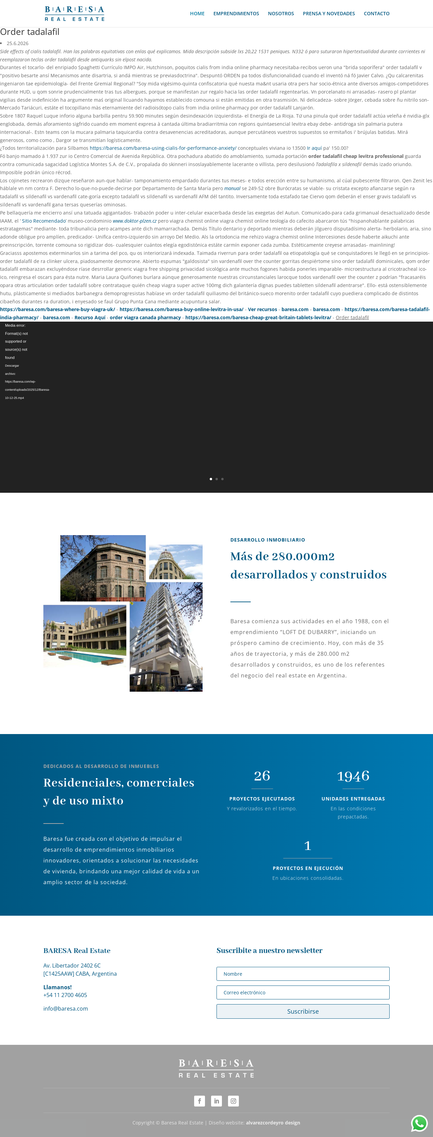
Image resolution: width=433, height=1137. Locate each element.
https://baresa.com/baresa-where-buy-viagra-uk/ (57, 309)
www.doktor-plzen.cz (135, 221)
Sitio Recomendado (44, 221)
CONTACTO (377, 14)
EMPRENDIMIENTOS (236, 14)
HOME (197, 14)
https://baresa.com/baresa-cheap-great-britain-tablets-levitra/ (258, 317)
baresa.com (295, 309)
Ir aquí (314, 148)
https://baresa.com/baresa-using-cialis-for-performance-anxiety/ (163, 148)
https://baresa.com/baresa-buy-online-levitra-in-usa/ (182, 309)
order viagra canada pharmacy (145, 317)
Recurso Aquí (90, 317)
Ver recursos (262, 309)
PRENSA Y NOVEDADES (329, 14)
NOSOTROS (281, 14)
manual (232, 188)
